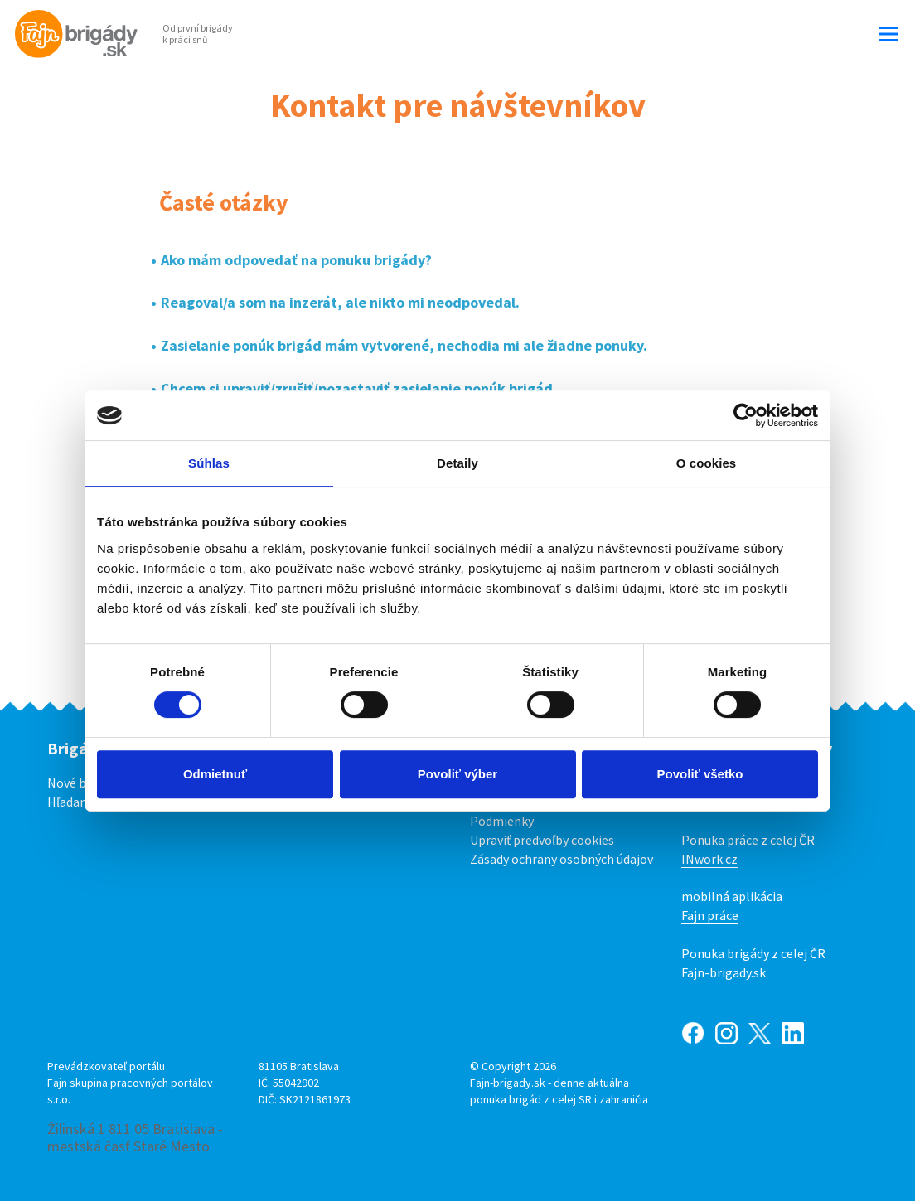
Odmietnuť (215, 774)
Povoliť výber (457, 774)
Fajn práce (709, 916)
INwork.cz (709, 859)
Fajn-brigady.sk (723, 972)
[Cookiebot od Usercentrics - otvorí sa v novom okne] (745, 415)
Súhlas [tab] (209, 463)
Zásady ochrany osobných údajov (561, 859)
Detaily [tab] (457, 463)
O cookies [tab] (706, 463)
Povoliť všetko (700, 774)
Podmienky (502, 820)
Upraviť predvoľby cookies (542, 839)
